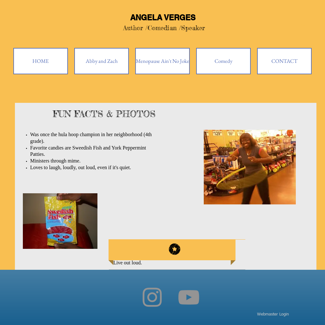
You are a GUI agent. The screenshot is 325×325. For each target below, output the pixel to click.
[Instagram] (152, 297)
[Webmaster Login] (272, 314)
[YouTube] (189, 297)
